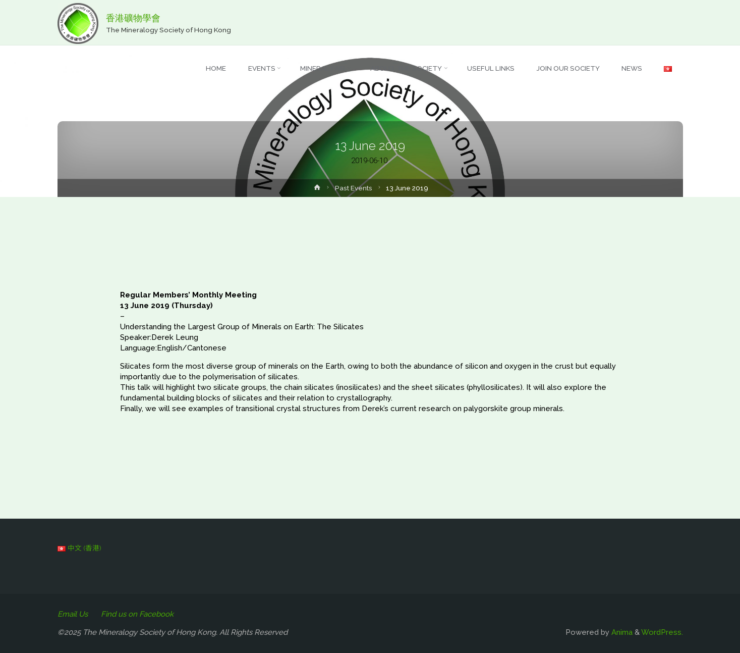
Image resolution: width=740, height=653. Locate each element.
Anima (621, 632)
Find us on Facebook (137, 614)
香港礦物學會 (133, 18)
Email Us (73, 614)
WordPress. (662, 632)
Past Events (353, 188)
